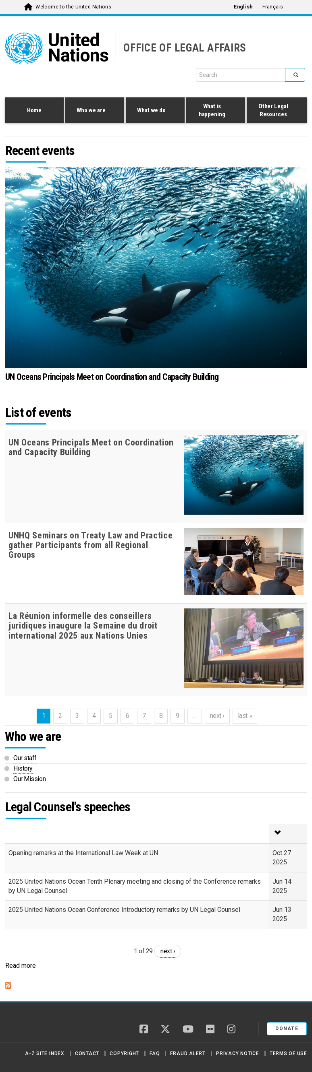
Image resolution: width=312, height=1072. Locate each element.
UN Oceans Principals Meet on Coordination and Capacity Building (112, 377)
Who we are (92, 111)
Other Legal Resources (275, 110)
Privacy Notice (237, 1053)
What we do (153, 111)
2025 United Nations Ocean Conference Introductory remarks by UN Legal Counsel (124, 909)
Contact (87, 1053)
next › (167, 951)
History (23, 768)
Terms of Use (288, 1053)
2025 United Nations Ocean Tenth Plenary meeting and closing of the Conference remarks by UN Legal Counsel (134, 886)
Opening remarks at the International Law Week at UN (83, 853)
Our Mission (29, 779)
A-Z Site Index (44, 1053)
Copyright (124, 1053)
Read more (20, 965)
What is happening (213, 110)
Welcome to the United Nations (73, 7)
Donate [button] (286, 1028)
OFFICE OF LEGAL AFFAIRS (184, 47)
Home (34, 110)
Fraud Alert (187, 1053)
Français (272, 7)
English (243, 7)
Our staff (25, 758)
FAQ (155, 1053)
